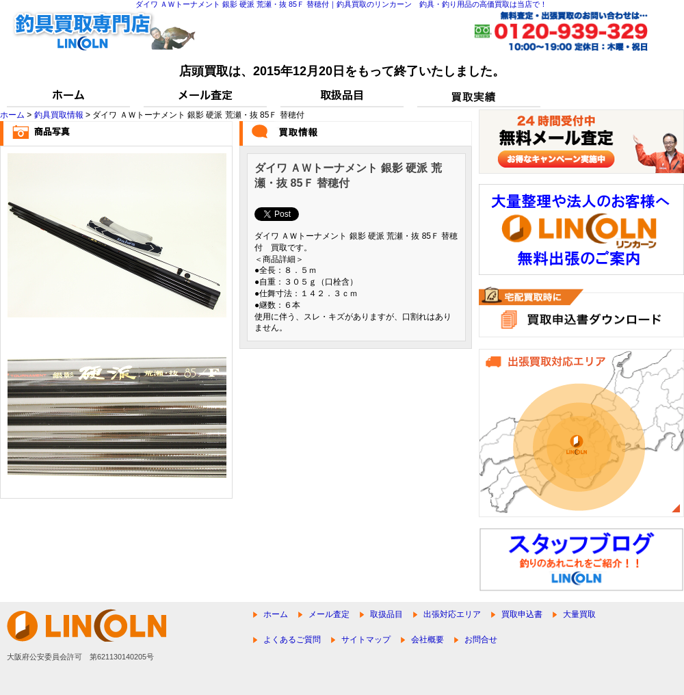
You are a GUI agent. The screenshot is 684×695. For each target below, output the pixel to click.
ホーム (12, 115)
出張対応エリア (452, 614)
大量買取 (579, 614)
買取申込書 (521, 614)
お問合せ (480, 639)
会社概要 (427, 639)
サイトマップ (366, 639)
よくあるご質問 (292, 639)
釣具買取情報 (58, 115)
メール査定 (329, 614)
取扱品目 (386, 614)
